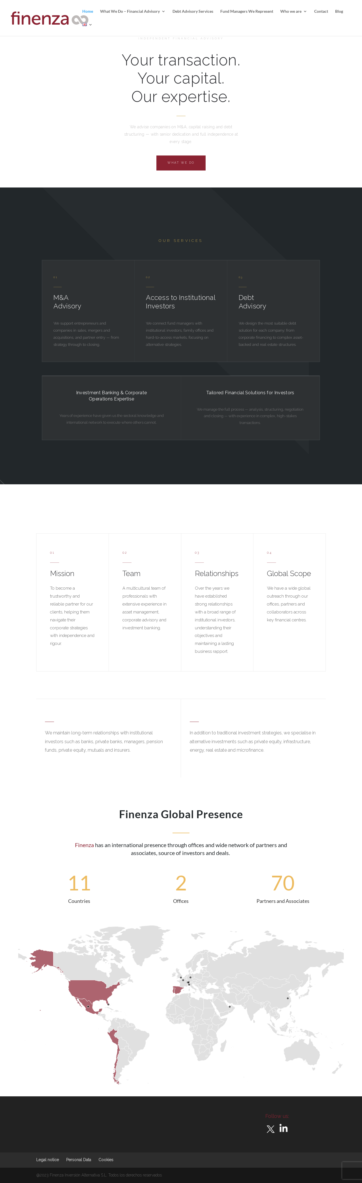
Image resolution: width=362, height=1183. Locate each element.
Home (87, 11)
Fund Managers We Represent (246, 11)
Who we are (290, 11)
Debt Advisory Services (193, 11)
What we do (181, 162)
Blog (339, 11)
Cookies (105, 1160)
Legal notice (47, 1160)
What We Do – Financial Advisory (130, 11)
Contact (321, 11)
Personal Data (78, 1160)
